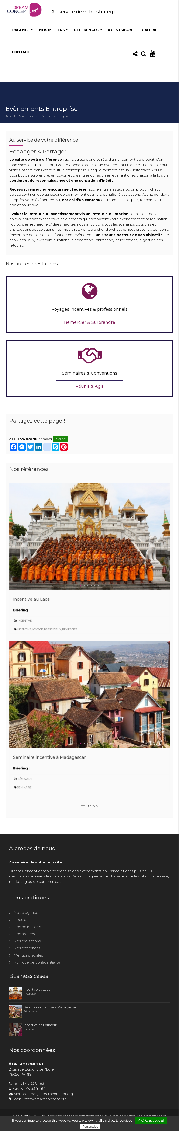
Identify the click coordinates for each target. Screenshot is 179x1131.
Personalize (90, 1126)
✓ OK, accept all (151, 1120)
